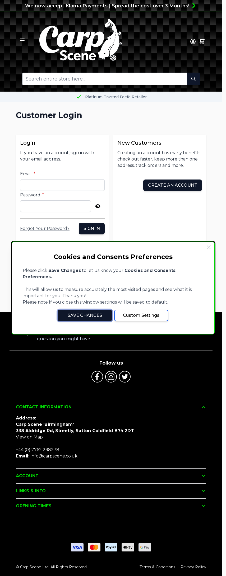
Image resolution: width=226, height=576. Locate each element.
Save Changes (85, 315)
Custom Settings (141, 315)
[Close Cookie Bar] (209, 247)
